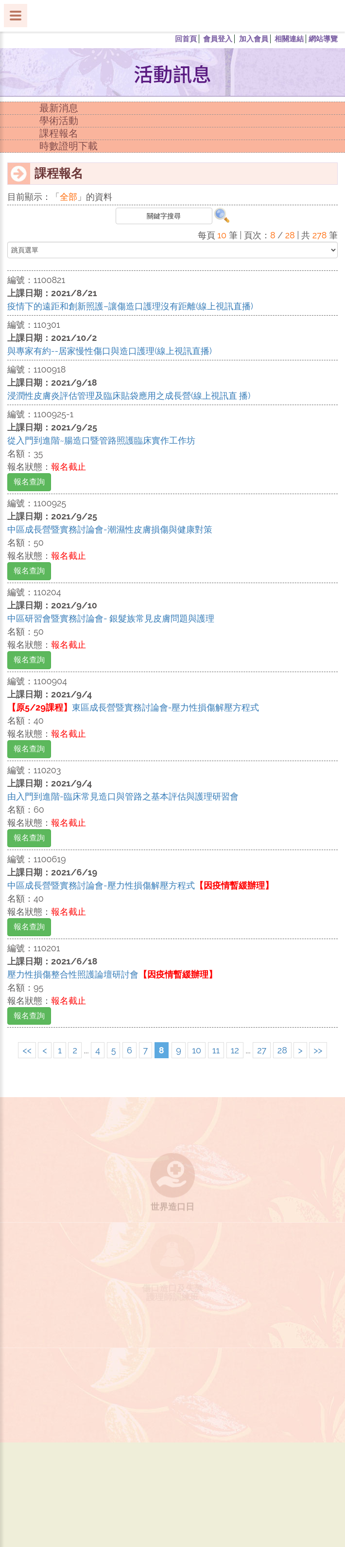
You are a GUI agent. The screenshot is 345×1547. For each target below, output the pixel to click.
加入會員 (253, 39)
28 (282, 1050)
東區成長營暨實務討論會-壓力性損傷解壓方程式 (133, 707)
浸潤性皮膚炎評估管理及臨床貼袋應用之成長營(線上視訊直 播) (128, 396)
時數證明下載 (68, 146)
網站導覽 (323, 39)
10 (196, 1050)
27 (261, 1050)
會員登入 (217, 39)
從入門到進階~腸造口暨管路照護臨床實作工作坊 (101, 440)
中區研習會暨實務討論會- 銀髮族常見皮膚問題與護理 (110, 618)
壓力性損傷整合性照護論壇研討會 (112, 974)
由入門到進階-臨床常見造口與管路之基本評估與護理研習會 (123, 796)
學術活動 (58, 120)
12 (235, 1050)
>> (317, 1050)
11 (216, 1050)
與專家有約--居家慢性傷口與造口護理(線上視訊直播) (109, 351)
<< (26, 1050)
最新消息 (58, 108)
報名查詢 (29, 481)
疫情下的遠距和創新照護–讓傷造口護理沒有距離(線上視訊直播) (130, 306)
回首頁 (186, 39)
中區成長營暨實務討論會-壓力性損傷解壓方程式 (140, 885)
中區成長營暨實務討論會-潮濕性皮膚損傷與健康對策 (109, 529)
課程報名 (58, 133)
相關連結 (289, 39)
